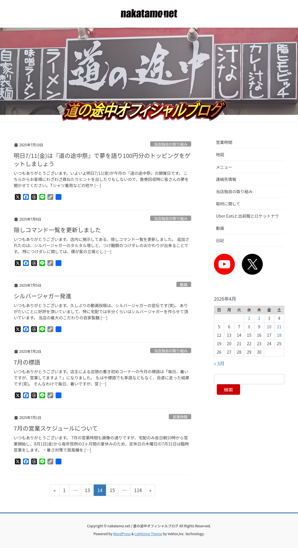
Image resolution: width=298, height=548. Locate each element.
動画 (184, 284)
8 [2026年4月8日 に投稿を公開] (249, 326)
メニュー (224, 167)
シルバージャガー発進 (43, 296)
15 (112, 491)
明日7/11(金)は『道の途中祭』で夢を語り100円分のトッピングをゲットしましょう (102, 159)
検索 (228, 389)
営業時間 (180, 417)
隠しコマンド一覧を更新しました (57, 229)
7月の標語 (27, 362)
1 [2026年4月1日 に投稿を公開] (249, 318)
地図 (220, 154)
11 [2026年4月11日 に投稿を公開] (279, 326)
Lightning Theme (148, 533)
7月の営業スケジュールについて (56, 428)
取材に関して (228, 204)
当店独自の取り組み (170, 144)
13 (87, 491)
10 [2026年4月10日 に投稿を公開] (269, 326)
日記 (220, 240)
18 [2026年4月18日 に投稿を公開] (279, 335)
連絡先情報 (226, 179)
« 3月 (219, 363)
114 (138, 491)
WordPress (122, 533)
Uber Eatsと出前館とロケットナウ (247, 216)
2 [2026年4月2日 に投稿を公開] (259, 318)
